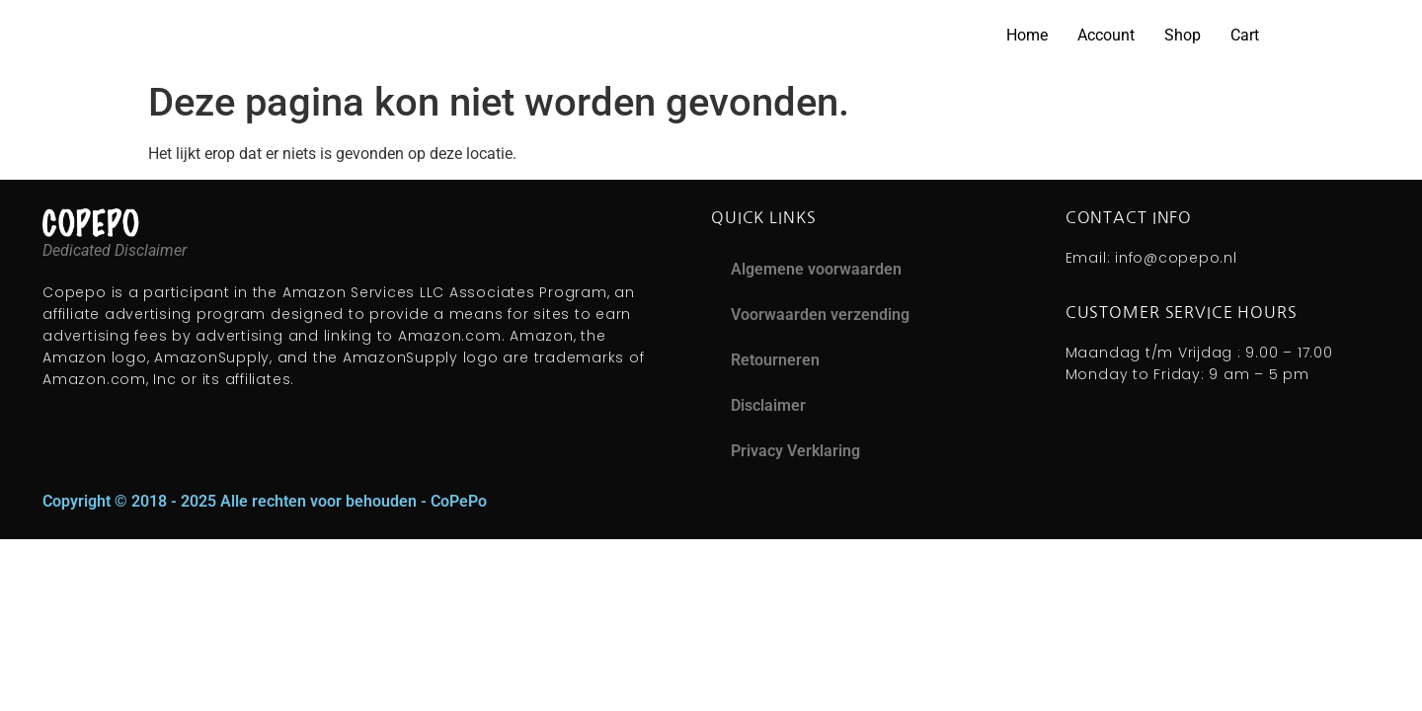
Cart (1244, 35)
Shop (1182, 35)
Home (1027, 35)
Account (1106, 35)
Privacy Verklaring (795, 450)
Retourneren (775, 360)
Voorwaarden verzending (820, 314)
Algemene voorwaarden (816, 269)
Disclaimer (768, 405)
